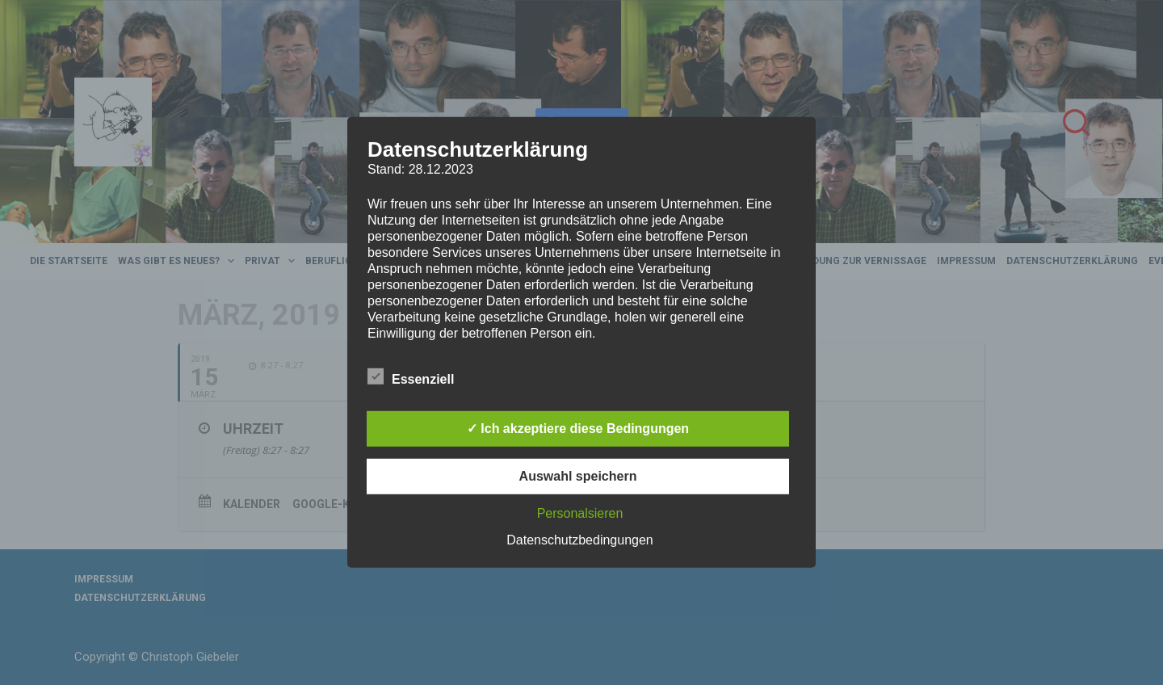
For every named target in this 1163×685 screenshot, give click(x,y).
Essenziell (410, 376)
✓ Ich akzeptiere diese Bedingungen (578, 428)
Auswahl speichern (578, 476)
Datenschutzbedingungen (579, 540)
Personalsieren (580, 513)
